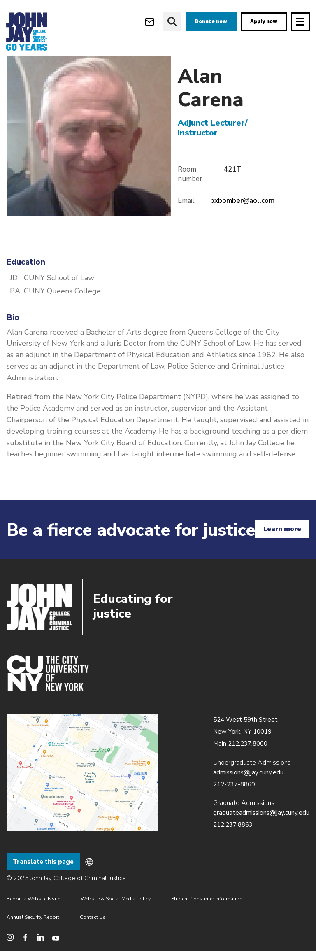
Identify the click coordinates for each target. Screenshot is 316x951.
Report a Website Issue (33, 898)
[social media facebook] (25, 937)
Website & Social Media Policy (116, 898)
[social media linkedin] (40, 937)
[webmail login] (149, 21)
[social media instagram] (10, 937)
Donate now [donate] (211, 21)
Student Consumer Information (206, 898)
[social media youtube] (55, 937)
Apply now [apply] (263, 21)
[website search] (172, 21)
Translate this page (43, 862)
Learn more (282, 529)
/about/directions (82, 772)
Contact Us (93, 917)
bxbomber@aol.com (242, 205)
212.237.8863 (233, 825)
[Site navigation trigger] (300, 21)
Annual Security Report (33, 917)
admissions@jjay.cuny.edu (248, 772)
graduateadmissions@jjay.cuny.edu (261, 813)
